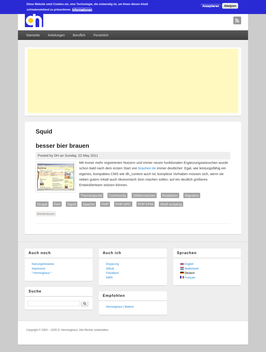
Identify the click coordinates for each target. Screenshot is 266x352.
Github (110, 268)
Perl (57, 204)
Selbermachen (144, 195)
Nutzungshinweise (43, 264)
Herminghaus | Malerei (120, 306)
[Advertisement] (133, 81)
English (187, 264)
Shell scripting (171, 204)
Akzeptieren (210, 6)
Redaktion (170, 195)
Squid (71, 204)
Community (117, 195)
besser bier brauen (62, 145)
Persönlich (100, 35)
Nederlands (189, 268)
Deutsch (187, 273)
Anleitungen (56, 35)
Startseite (33, 35)
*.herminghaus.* (41, 273)
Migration (192, 195)
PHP (105, 204)
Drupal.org (112, 264)
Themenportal (91, 195)
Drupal (42, 204)
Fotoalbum (112, 273)
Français (187, 277)
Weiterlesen (46, 213)
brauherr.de (147, 168)
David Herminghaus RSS (237, 20)
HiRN (109, 277)
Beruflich (79, 35)
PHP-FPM (145, 204)
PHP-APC (123, 204)
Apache (89, 204)
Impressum (38, 268)
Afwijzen (230, 6)
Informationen (82, 9)
